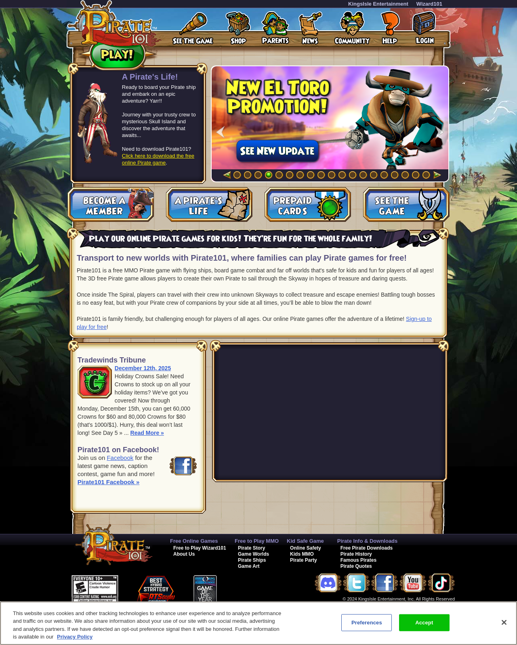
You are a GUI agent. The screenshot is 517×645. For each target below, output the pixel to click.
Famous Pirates (358, 560)
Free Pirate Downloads (366, 548)
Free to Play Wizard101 (199, 548)
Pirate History (356, 554)
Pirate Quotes (356, 566)
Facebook (120, 457)
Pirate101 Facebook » (108, 481)
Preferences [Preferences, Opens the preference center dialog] (366, 623)
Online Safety (305, 548)
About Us (184, 554)
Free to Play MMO (257, 541)
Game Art (249, 566)
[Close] (504, 622)
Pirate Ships (252, 560)
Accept (424, 623)
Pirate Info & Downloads (367, 541)
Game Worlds (253, 554)
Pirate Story (251, 548)
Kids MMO (302, 554)
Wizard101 (429, 4)
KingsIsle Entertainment (378, 4)
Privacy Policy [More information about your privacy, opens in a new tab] (74, 637)
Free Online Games (194, 541)
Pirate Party (303, 560)
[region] (258, 623)
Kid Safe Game (305, 541)
